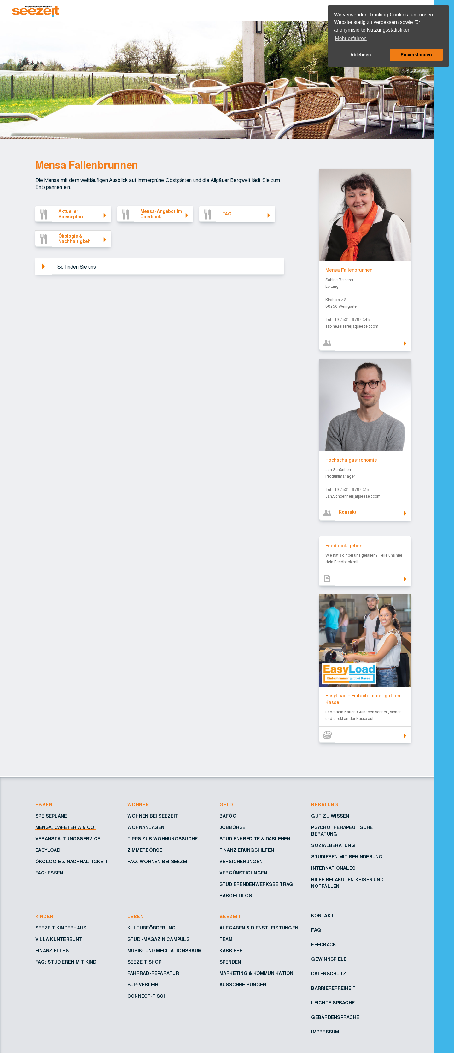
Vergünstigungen (243, 873)
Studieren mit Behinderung (346, 857)
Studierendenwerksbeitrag (256, 884)
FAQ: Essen (49, 873)
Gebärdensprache (335, 1017)
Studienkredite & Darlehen (254, 839)
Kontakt (322, 916)
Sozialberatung (333, 846)
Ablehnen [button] (360, 54)
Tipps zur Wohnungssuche (162, 839)
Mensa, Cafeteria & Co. (65, 828)
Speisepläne (51, 816)
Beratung (324, 805)
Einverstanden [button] (416, 54)
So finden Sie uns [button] (76, 266)
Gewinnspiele (328, 959)
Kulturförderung (151, 928)
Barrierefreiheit (333, 988)
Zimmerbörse (144, 850)
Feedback (323, 945)
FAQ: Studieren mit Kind (65, 962)
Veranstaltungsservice (67, 839)
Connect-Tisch (147, 996)
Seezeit (230, 917)
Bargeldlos (235, 896)
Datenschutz (328, 974)
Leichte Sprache (333, 1003)
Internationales (333, 868)
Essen (43, 805)
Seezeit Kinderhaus (60, 928)
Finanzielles (52, 951)
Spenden (230, 962)
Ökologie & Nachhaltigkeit (71, 862)
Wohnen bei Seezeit (152, 816)
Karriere (231, 951)
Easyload (47, 850)
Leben (135, 917)
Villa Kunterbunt (58, 939)
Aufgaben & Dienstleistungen (258, 928)
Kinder (44, 917)
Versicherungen (241, 862)
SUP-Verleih (143, 985)
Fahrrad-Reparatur (153, 973)
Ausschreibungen (242, 985)
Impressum (325, 1032)
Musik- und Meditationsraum (164, 951)
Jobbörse (232, 828)
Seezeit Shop (144, 962)
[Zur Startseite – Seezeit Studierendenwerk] (198, 10)
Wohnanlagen (146, 828)
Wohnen (138, 805)
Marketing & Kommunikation (256, 973)
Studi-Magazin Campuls (158, 939)
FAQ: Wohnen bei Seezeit (159, 862)
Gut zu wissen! (330, 816)
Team (226, 939)
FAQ (316, 930)
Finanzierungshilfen (246, 850)
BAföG (227, 816)
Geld (226, 805)
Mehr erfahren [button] (351, 38)
